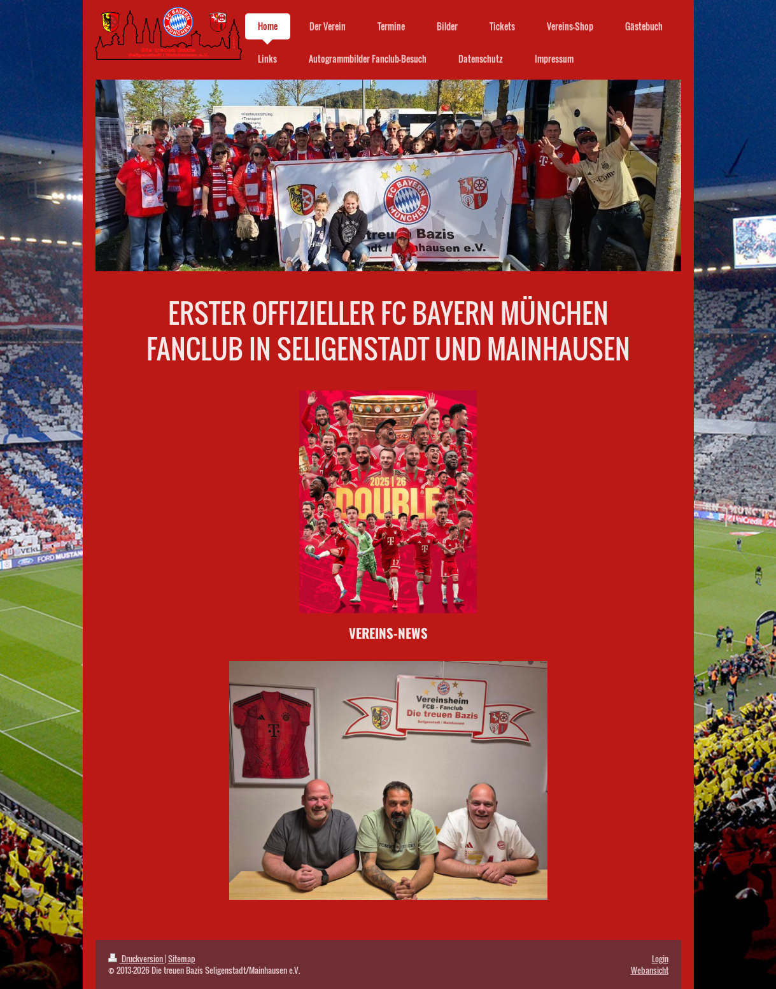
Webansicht (649, 970)
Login (660, 958)
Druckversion (136, 958)
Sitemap (181, 958)
